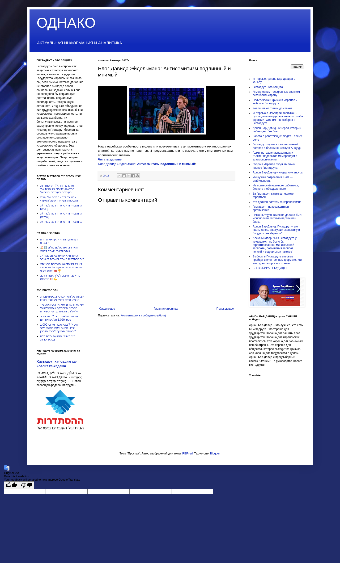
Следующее (107, 308)
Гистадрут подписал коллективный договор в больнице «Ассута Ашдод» (277, 146)
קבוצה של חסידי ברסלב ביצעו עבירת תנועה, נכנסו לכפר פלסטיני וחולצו (62, 298)
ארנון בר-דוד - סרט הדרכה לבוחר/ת (61, 221)
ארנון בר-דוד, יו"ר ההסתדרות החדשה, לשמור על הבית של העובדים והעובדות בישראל (57, 189)
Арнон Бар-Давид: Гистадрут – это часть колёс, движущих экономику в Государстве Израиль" (276, 230)
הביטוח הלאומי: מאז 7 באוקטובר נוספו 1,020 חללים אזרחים (59, 318)
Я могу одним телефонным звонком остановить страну (276, 93)
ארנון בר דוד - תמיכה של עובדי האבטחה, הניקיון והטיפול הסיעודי (59, 199)
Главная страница (166, 308)
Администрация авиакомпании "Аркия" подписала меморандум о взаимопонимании (275, 156)
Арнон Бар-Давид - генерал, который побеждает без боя (277, 129)
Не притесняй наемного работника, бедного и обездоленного (276, 187)
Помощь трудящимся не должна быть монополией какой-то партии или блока (277, 218)
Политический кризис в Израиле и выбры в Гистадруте (275, 101)
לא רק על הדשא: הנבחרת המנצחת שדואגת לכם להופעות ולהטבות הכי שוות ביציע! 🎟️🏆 (61, 267)
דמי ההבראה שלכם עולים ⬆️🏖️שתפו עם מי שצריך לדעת (59, 249)
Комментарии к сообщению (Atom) (143, 315)
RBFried (187, 453)
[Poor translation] (26, 485)
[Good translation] (11, 485)
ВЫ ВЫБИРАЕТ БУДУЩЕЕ (270, 268)
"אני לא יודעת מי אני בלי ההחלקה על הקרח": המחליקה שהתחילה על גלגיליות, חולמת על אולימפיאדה (62, 308)
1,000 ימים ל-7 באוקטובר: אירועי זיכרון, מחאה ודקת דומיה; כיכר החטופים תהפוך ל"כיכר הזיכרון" (59, 328)
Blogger (215, 453)
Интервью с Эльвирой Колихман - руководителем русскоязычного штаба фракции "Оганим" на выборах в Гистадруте (278, 118)
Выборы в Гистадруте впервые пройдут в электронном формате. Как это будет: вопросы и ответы (277, 260)
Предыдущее (225, 308)
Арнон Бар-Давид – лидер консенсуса (277, 172)
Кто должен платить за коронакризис (277, 202)
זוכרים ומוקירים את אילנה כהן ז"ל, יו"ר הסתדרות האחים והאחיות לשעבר (62, 257)
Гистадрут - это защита (268, 87)
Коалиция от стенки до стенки (272, 108)
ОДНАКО (66, 23)
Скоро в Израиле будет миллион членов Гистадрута (274, 166)
